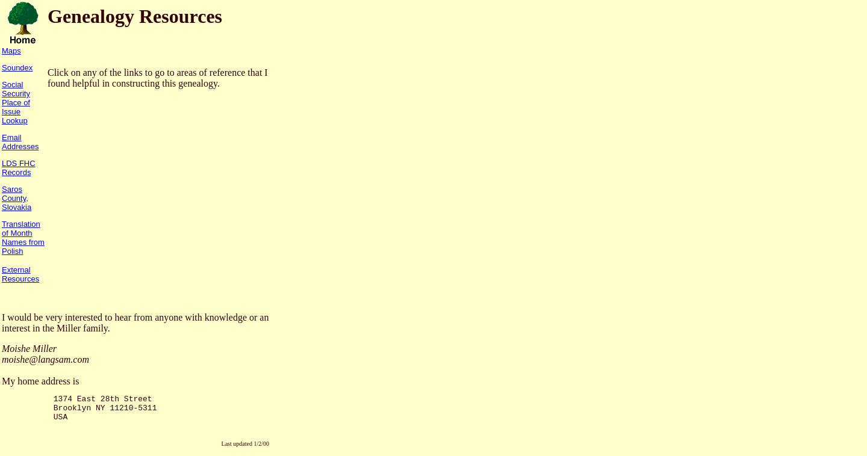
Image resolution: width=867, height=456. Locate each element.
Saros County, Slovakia (16, 198)
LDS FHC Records (19, 168)
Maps (11, 50)
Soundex (17, 67)
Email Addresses (20, 142)
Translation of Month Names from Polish (23, 238)
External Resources (20, 274)
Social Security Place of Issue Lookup (16, 102)
